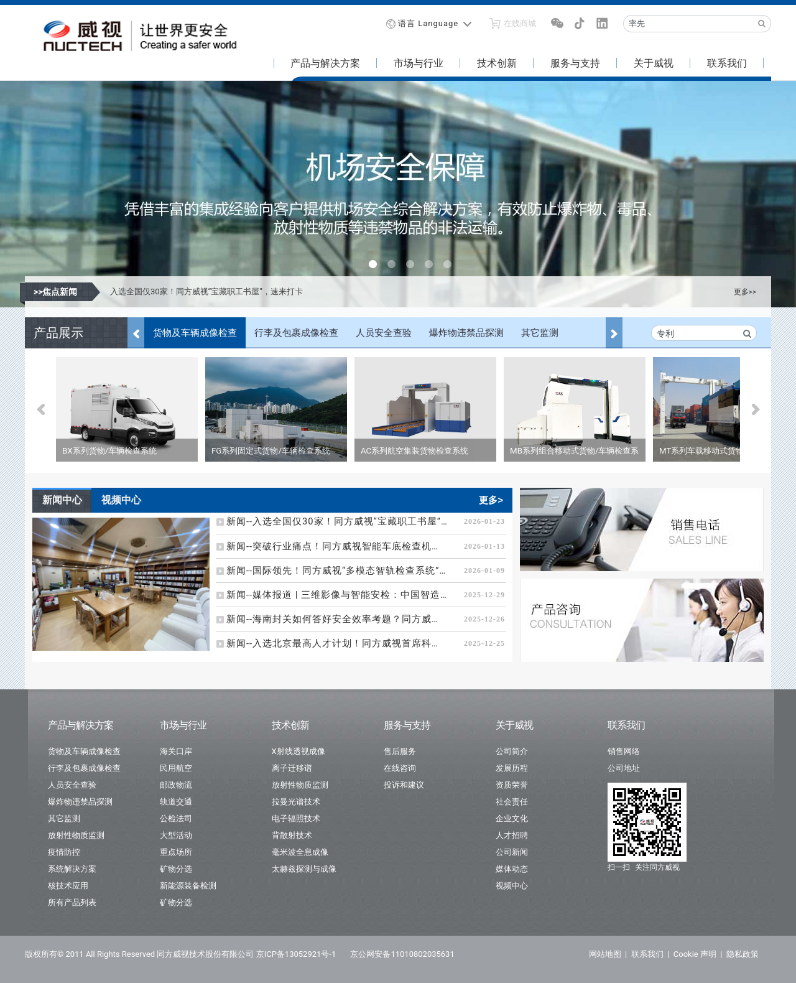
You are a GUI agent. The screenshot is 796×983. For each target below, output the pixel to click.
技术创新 (497, 63)
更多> (491, 500)
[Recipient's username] (688, 23)
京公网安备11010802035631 (402, 954)
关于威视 (653, 63)
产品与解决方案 (325, 63)
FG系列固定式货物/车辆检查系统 (270, 450)
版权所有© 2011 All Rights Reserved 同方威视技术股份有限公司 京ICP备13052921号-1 (180, 954)
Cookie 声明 (694, 954)
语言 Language (428, 23)
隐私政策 (742, 954)
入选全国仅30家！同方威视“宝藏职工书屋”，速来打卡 (206, 291)
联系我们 (727, 63)
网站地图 (605, 954)
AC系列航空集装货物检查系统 (414, 450)
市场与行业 (418, 63)
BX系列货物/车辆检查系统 (109, 450)
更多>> (745, 291)
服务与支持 (575, 63)
